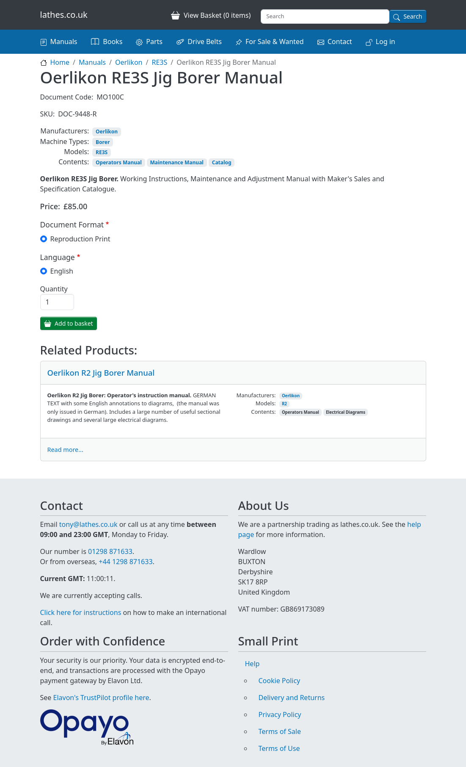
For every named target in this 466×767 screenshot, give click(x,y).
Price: (50, 206)
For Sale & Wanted (274, 41)
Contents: (73, 161)
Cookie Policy (280, 680)
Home (60, 62)
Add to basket (74, 323)
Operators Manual (119, 162)
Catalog (222, 162)
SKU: (47, 114)
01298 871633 (110, 551)
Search (412, 16)
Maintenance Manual (177, 162)
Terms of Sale (280, 731)
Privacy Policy (280, 714)
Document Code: (67, 97)
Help (252, 663)
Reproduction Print (80, 239)
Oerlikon (129, 62)
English (61, 271)
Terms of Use (279, 748)
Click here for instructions (80, 612)
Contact (340, 41)
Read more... (65, 450)
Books (112, 41)
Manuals (63, 41)
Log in (385, 41)
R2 (284, 404)
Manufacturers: (64, 131)
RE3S (159, 62)
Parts (154, 41)
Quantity (54, 289)
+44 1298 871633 (125, 561)
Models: (76, 151)
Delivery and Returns (292, 697)
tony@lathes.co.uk (88, 524)
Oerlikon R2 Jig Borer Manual (101, 372)
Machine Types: (64, 141)
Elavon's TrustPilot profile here (101, 697)
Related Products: (89, 350)
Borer (103, 142)
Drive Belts (205, 41)
